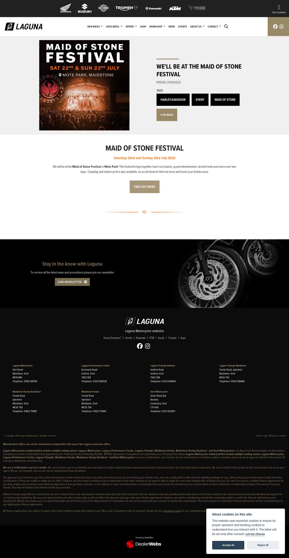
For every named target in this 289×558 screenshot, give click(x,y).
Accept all (228, 545)
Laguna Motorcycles (23, 366)
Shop (143, 26)
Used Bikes (113, 26)
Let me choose (255, 534)
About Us (196, 26)
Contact (213, 26)
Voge (183, 338)
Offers (130, 26)
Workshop (156, 26)
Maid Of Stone (225, 99)
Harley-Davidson (173, 99)
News (171, 26)
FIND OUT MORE (144, 186)
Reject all (262, 545)
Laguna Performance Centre (95, 366)
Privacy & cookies (278, 435)
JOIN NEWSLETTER (70, 282)
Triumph (172, 338)
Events (182, 26)
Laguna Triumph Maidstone (232, 366)
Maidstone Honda (90, 392)
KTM (152, 338)
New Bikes (93, 26)
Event (200, 99)
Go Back (167, 115)
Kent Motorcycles (159, 392)
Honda (128, 338)
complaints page (172, 511)
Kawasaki (141, 338)
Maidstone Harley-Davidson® (27, 392)
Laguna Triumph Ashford (162, 366)
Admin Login (262, 435)
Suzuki (161, 338)
